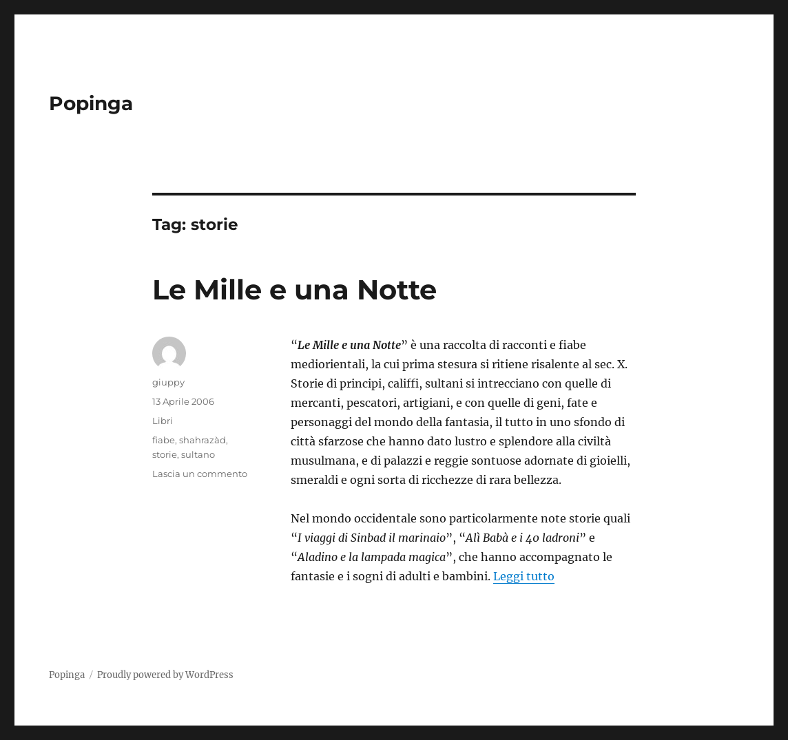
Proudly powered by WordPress (165, 675)
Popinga (91, 103)
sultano (198, 454)
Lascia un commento (199, 473)
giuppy (168, 382)
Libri (162, 420)
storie (164, 454)
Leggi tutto (523, 576)
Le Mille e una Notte (294, 289)
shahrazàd (202, 439)
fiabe (163, 439)
